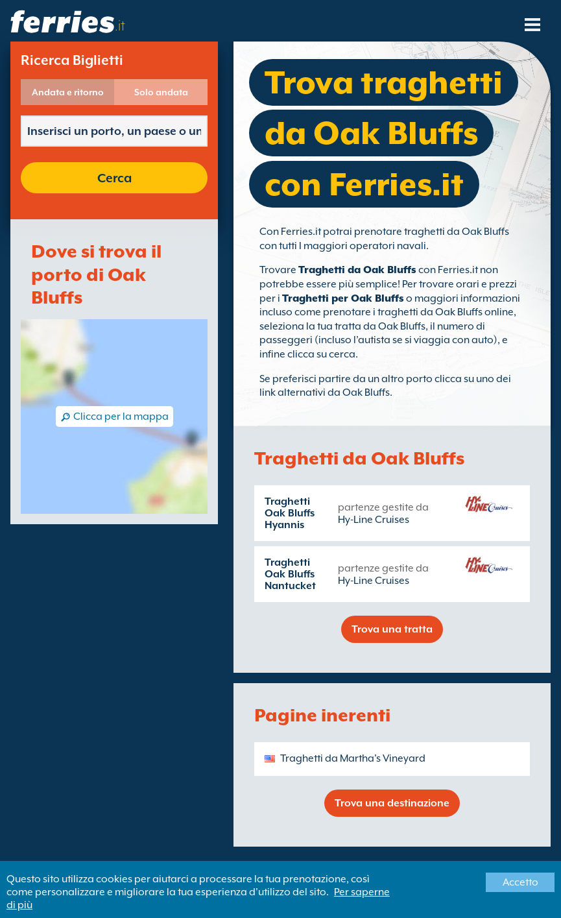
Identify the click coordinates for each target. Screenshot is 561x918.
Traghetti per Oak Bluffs (343, 298)
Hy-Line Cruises (373, 519)
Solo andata (161, 92)
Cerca (114, 178)
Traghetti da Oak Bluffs (357, 270)
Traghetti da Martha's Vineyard (352, 758)
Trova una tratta (392, 629)
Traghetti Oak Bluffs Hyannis (290, 513)
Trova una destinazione (392, 803)
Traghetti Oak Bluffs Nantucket (290, 574)
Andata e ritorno (68, 92)
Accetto (520, 882)
